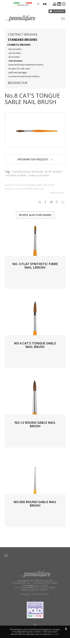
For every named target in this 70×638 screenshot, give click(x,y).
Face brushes (15, 49)
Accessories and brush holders (24, 76)
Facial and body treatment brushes (26, 64)
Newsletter (58, 11)
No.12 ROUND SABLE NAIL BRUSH (27, 188)
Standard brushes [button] (22, 40)
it (38, 4)
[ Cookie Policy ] (40, 594)
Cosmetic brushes (18, 44)
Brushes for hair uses (19, 68)
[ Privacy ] (26, 594)
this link (55, 634)
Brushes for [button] (17, 83)
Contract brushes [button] (22, 35)
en (44, 4)
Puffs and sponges (18, 72)
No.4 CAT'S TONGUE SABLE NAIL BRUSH (35, 184)
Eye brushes (15, 53)
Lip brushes (14, 56)
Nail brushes (15, 60)
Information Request (35, 159)
